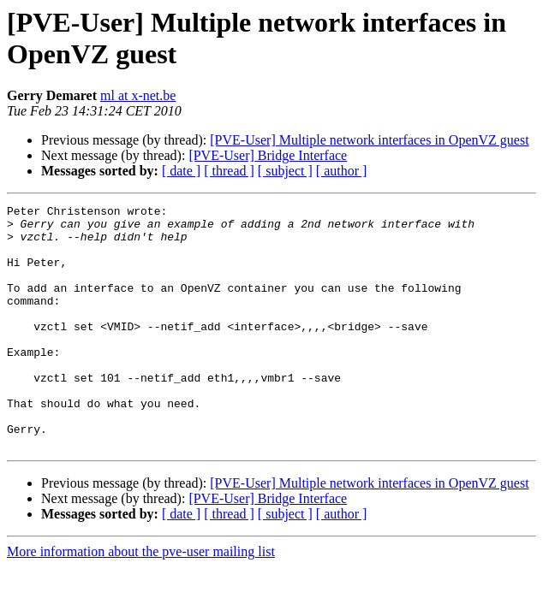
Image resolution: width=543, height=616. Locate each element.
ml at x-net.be (138, 95)
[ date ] (181, 170)
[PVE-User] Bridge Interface (267, 155)
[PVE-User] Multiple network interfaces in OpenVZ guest (369, 140)
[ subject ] (285, 170)
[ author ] (341, 170)
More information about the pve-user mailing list (141, 600)
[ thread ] (229, 170)
